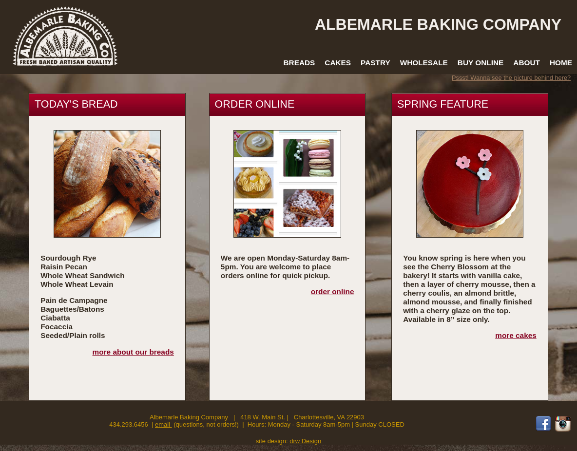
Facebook (543, 424)
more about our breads (133, 352)
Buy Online (480, 62)
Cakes (338, 62)
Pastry (375, 62)
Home (561, 62)
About (526, 62)
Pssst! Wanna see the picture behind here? (511, 77)
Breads (299, 62)
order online (332, 291)
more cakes (516, 335)
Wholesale (424, 62)
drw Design (305, 441)
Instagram (563, 424)
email (163, 424)
